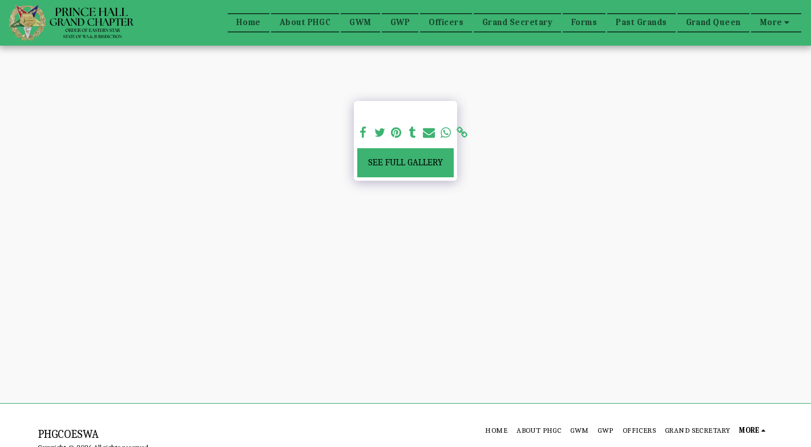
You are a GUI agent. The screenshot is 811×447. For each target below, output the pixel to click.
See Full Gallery (405, 162)
